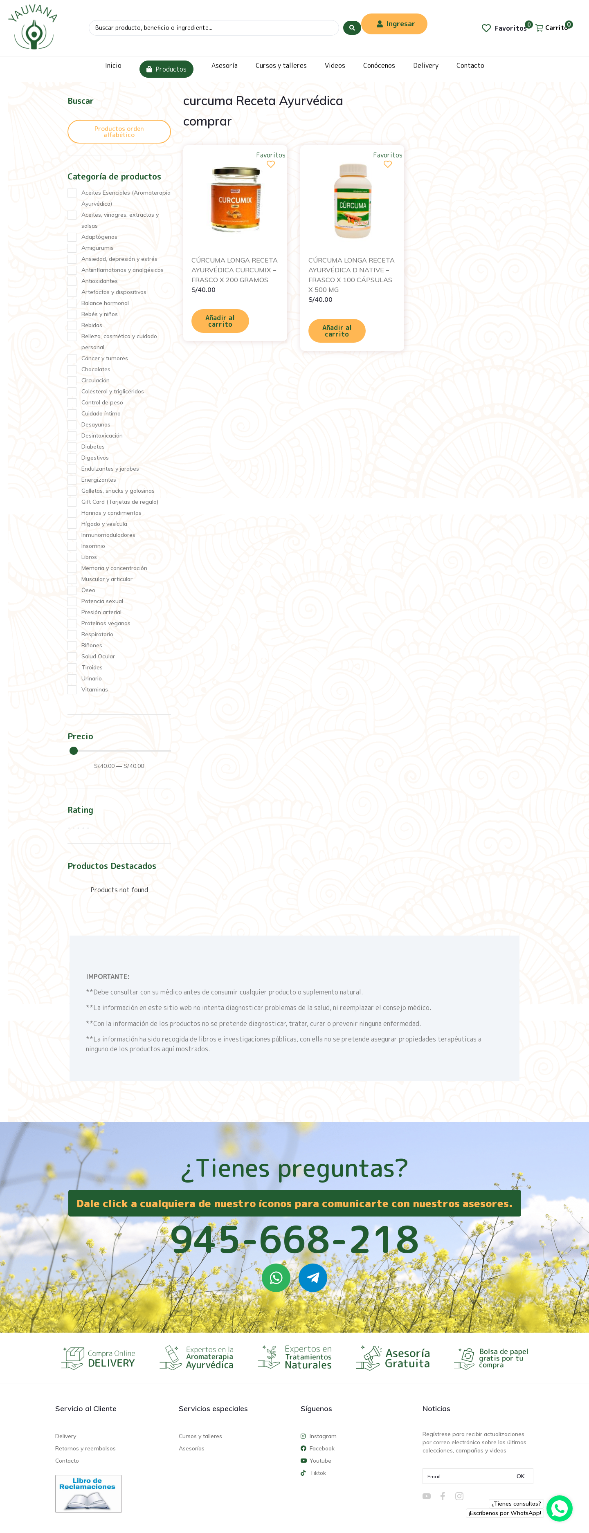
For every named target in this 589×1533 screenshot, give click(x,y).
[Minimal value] (120, 751)
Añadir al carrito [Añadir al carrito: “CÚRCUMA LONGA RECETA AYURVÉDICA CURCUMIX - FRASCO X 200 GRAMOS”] (220, 321)
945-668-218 (294, 1239)
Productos (166, 69)
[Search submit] (352, 28)
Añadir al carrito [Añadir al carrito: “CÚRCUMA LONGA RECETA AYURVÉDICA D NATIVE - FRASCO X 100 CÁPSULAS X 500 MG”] (337, 331)
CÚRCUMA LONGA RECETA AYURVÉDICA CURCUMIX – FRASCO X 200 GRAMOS (234, 270)
